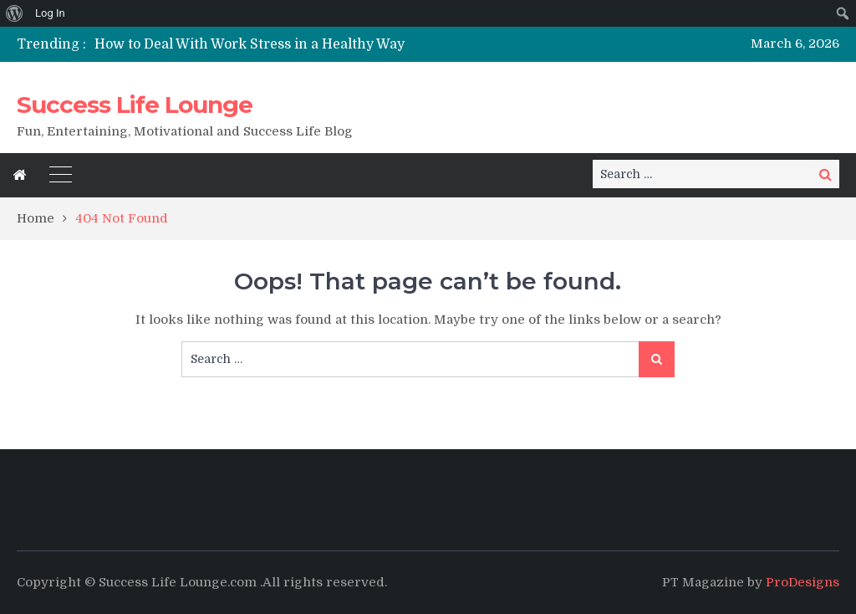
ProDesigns (802, 582)
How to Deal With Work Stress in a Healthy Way (249, 44)
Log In (50, 13)
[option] (302, 44)
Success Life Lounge (134, 104)
